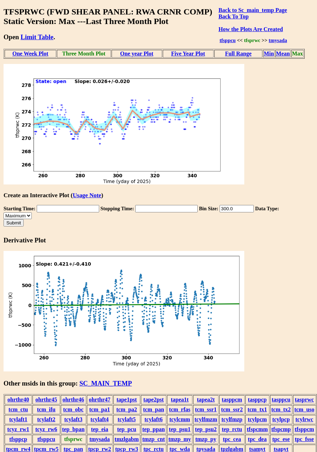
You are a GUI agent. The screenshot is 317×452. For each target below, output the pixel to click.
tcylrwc (304, 419)
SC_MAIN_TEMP (105, 383)
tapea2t (206, 400)
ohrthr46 (73, 400)
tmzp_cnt (153, 439)
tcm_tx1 (257, 409)
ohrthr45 (46, 400)
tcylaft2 (46, 419)
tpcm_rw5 (46, 449)
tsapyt (281, 449)
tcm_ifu (46, 409)
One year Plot (136, 54)
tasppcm (232, 400)
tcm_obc (73, 409)
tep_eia (99, 429)
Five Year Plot (188, 54)
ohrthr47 (99, 400)
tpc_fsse (304, 439)
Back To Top (234, 16)
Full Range (238, 54)
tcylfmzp (232, 419)
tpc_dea (257, 439)
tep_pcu (126, 429)
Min (269, 54)
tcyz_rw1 (18, 429)
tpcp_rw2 (99, 449)
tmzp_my (179, 439)
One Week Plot (30, 54)
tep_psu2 (205, 429)
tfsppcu (228, 40)
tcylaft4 (99, 419)
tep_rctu (232, 429)
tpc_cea (232, 439)
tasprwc (304, 400)
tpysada (205, 449)
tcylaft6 (153, 419)
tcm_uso (304, 409)
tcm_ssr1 (205, 409)
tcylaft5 (127, 419)
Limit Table (36, 37)
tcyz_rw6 (46, 429)
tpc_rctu (153, 449)
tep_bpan (73, 429)
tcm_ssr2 (232, 409)
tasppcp (257, 400)
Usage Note (87, 195)
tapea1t (180, 400)
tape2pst (153, 400)
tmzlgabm (127, 439)
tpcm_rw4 (18, 449)
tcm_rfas (179, 409)
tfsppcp (18, 439)
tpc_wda (179, 449)
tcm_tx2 (281, 409)
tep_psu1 (179, 429)
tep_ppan (153, 429)
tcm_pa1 (99, 409)
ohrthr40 (18, 400)
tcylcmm (179, 419)
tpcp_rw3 (126, 449)
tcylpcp (281, 419)
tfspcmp (281, 429)
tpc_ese (281, 439)
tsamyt (257, 449)
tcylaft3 (73, 419)
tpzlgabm (232, 449)
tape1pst (126, 400)
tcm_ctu (18, 409)
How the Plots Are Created (251, 29)
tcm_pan (153, 409)
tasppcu (280, 400)
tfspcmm (257, 429)
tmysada (278, 40)
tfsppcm (304, 429)
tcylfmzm (206, 419)
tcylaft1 (18, 419)
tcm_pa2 (126, 409)
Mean (283, 54)
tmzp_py (205, 439)
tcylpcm (257, 419)
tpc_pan (73, 449)
